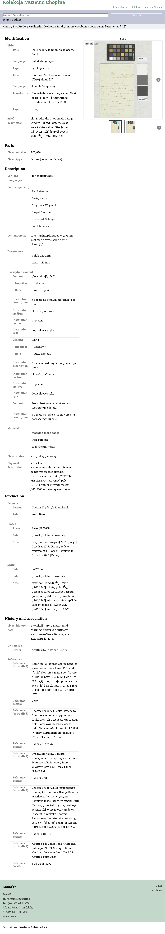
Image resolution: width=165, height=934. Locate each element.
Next (158, 80)
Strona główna (119, 7)
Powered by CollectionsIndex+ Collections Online (26, 927)
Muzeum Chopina (153, 7)
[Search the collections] (55, 15)
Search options (12, 19)
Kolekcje (135, 7)
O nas (158, 885)
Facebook (156, 890)
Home (6, 26)
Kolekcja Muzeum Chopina (34, 2)
